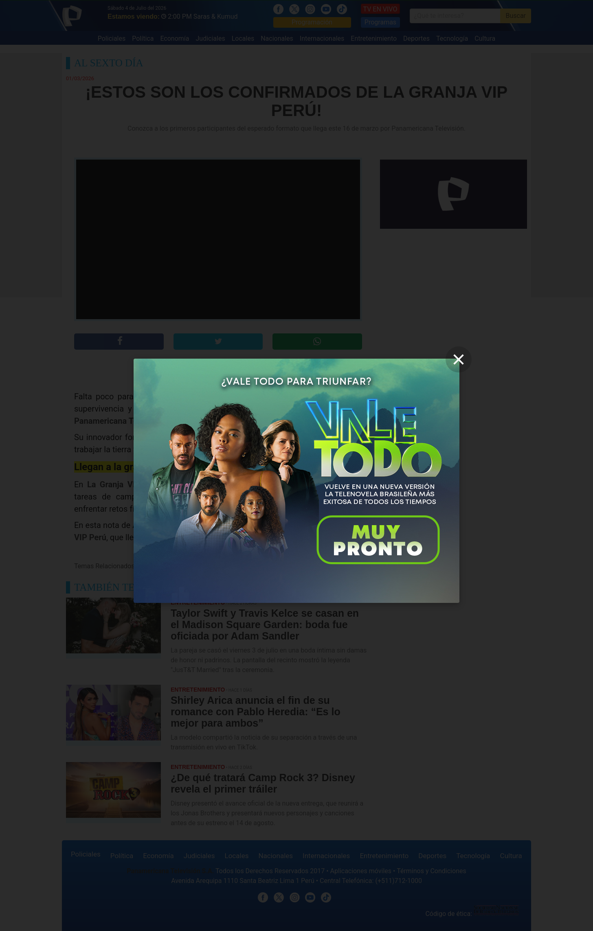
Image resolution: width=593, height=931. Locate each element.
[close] (459, 359)
